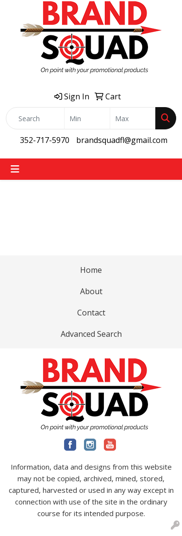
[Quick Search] (35, 118)
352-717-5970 (44, 140)
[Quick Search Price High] (133, 118)
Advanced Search (91, 334)
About (91, 291)
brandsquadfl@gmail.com (121, 140)
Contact (91, 312)
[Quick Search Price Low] (87, 118)
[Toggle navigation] (15, 169)
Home (91, 270)
